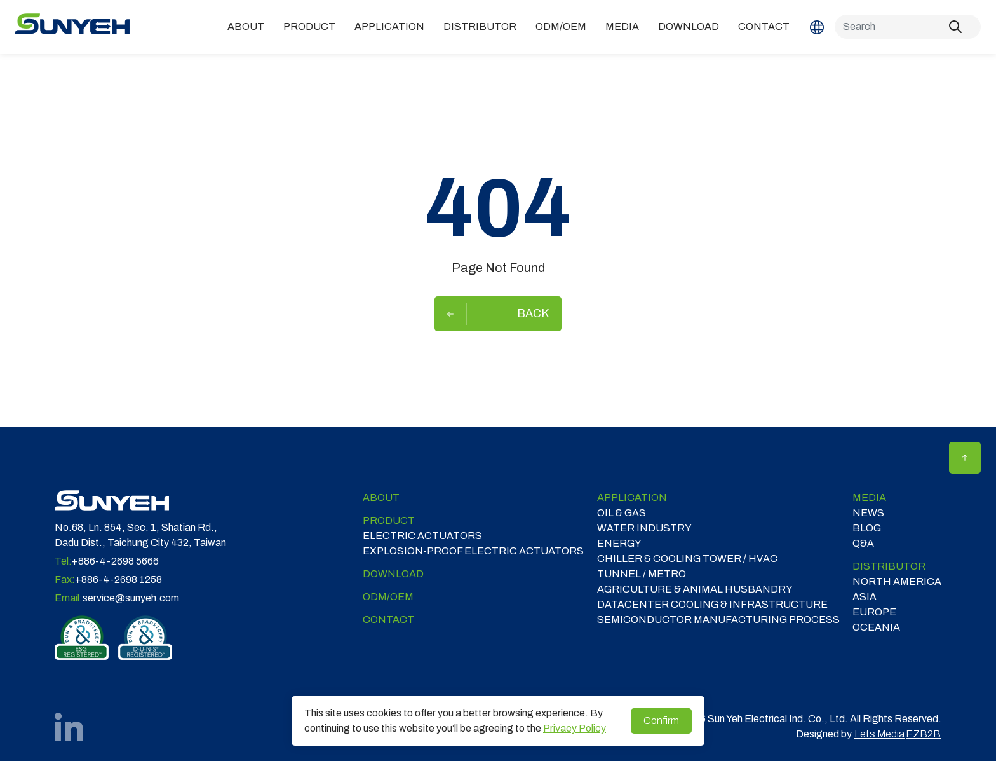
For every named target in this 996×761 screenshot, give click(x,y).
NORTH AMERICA (896, 581)
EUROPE (874, 612)
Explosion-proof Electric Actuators (473, 550)
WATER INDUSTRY (644, 528)
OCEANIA (876, 627)
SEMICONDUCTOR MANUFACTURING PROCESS (718, 619)
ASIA (864, 596)
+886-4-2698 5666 (115, 561)
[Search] (908, 27)
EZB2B (923, 734)
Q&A (863, 543)
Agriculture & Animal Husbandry (695, 589)
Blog (866, 528)
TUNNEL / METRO (641, 573)
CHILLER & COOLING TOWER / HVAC (687, 558)
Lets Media (879, 734)
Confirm (661, 720)
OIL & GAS (621, 512)
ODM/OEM (560, 26)
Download (688, 26)
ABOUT (245, 26)
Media (622, 26)
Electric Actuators (422, 535)
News (868, 512)
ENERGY (619, 543)
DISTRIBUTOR (479, 26)
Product (309, 26)
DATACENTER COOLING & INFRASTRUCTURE (712, 604)
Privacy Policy (574, 728)
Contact (764, 26)
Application (389, 26)
